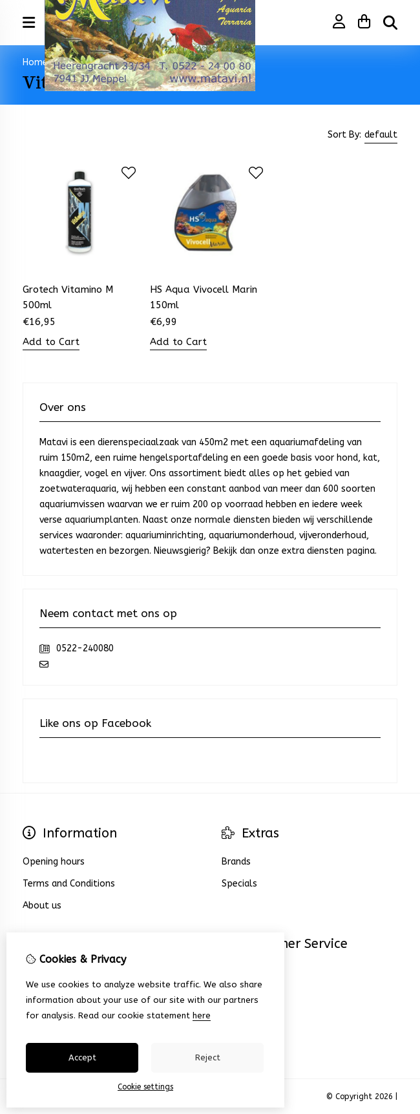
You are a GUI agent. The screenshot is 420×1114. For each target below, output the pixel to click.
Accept (82, 1057)
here (202, 1015)
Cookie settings (145, 1086)
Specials (239, 883)
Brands (236, 861)
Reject (207, 1057)
